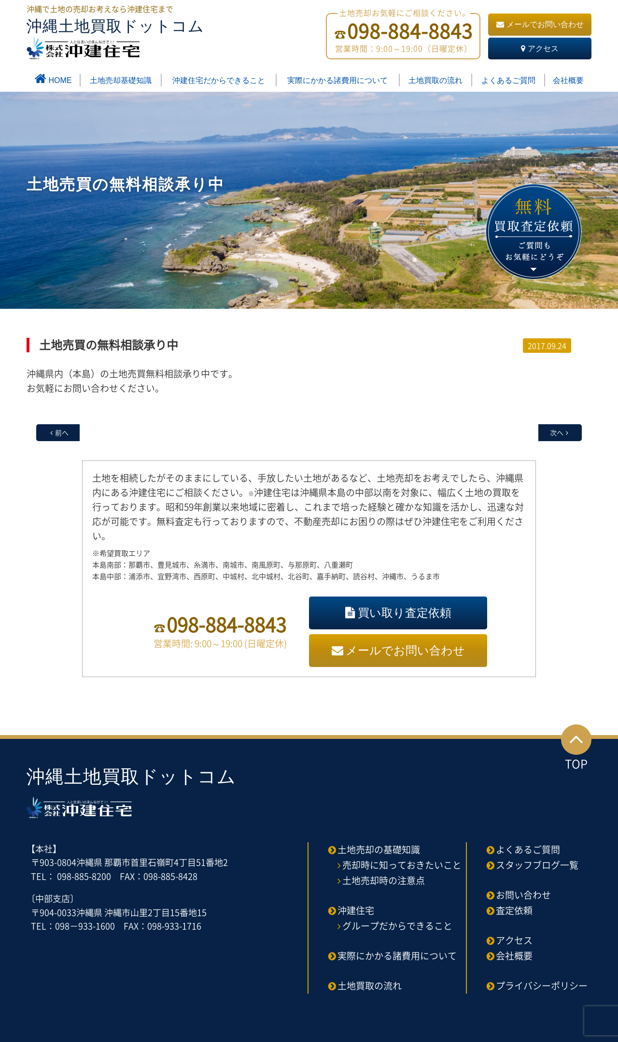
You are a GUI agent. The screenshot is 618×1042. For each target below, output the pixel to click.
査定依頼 (514, 910)
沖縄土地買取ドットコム (115, 38)
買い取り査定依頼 (398, 612)
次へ (556, 432)
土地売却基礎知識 (121, 80)
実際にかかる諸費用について (337, 80)
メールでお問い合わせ (540, 24)
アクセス (540, 48)
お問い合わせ (523, 895)
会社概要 (568, 80)
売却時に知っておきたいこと (402, 865)
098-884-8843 (226, 624)
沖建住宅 (355, 910)
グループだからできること (397, 925)
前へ (62, 432)
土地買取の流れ (435, 80)
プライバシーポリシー (542, 985)
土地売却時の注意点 (383, 880)
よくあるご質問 (508, 80)
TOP (576, 748)
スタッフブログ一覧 (537, 865)
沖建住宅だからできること (218, 80)
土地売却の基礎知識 (378, 849)
